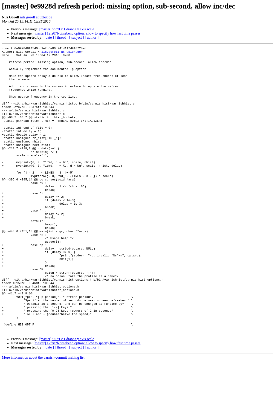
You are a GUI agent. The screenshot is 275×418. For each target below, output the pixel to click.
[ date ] (48, 37)
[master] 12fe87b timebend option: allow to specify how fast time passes (87, 33)
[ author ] (92, 37)
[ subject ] (76, 37)
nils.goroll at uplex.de (36, 17)
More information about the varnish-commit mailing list (43, 414)
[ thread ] (61, 37)
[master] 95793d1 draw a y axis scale (66, 29)
